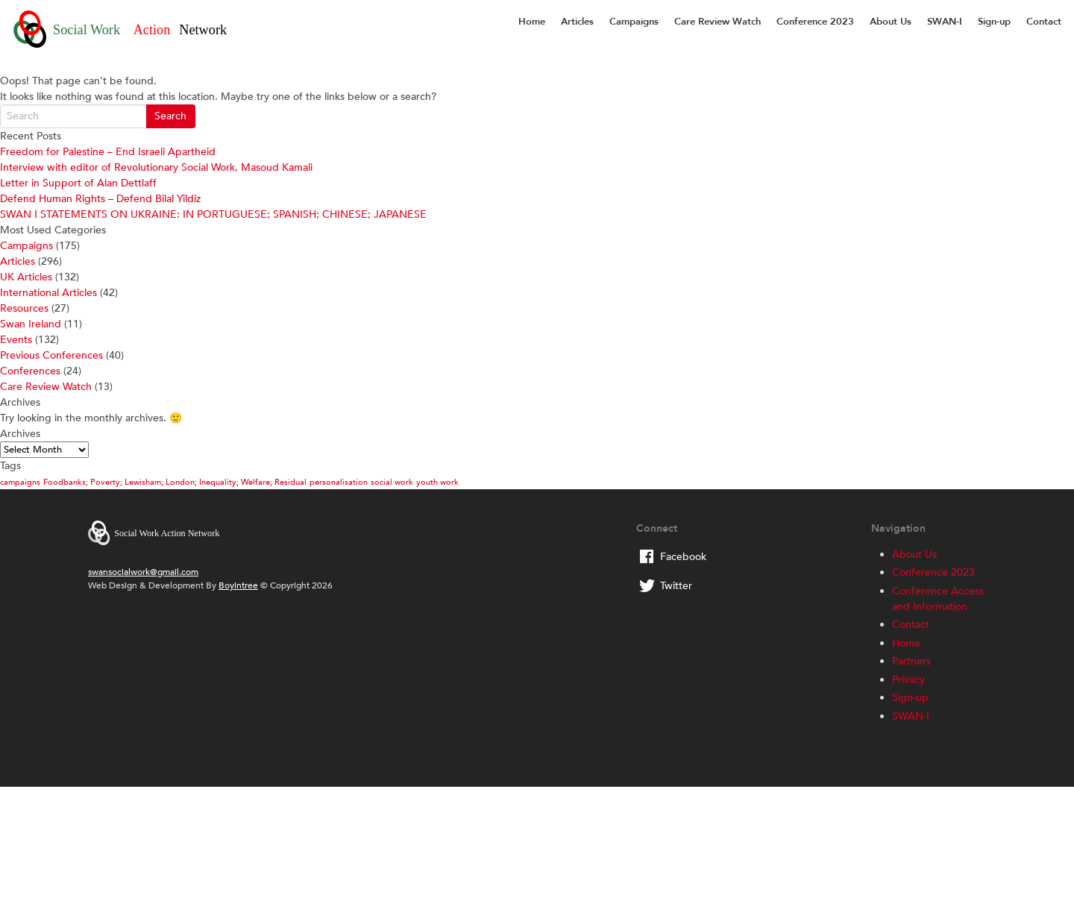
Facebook (683, 557)
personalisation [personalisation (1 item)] (339, 482)
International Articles (48, 293)
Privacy (908, 680)
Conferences (30, 371)
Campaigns (634, 21)
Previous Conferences (51, 355)
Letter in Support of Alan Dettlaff (78, 183)
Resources (24, 308)
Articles (577, 21)
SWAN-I (944, 21)
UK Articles (26, 277)
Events (16, 340)
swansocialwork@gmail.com (143, 572)
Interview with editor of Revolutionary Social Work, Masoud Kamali (156, 167)
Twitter (676, 586)
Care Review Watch (717, 21)
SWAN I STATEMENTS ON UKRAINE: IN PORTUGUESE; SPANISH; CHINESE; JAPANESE (213, 214)
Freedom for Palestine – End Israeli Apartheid (108, 152)
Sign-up (994, 21)
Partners (911, 661)
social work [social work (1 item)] (392, 482)
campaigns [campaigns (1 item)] (20, 482)
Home (531, 21)
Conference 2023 (815, 21)
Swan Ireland (30, 324)
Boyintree (238, 585)
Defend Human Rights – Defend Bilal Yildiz (100, 199)
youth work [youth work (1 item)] (437, 482)
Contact (1043, 21)
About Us (890, 21)
